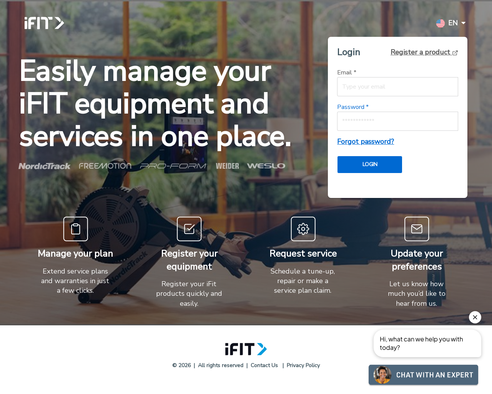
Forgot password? (365, 141)
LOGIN (369, 164)
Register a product (424, 52)
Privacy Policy (303, 365)
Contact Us (264, 365)
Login (348, 52)
